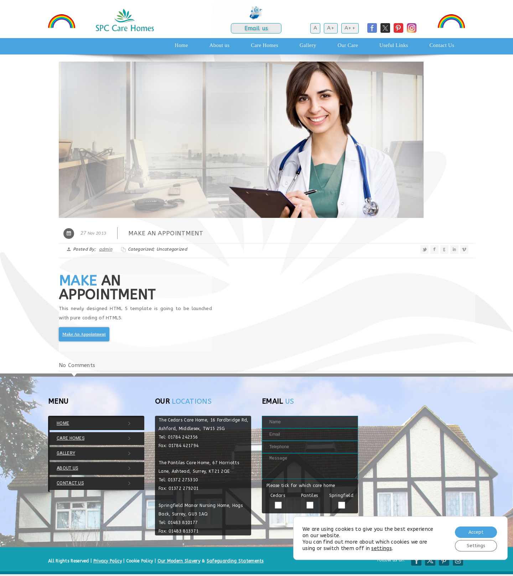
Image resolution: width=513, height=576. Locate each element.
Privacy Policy (107, 561)
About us (219, 45)
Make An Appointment (84, 334)
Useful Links (393, 45)
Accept (473, 530)
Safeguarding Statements (235, 561)
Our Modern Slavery (178, 561)
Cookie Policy (139, 561)
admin (105, 249)
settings (381, 547)
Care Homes (264, 45)
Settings (473, 545)
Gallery (308, 45)
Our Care (348, 45)
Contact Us (442, 45)
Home (181, 45)
